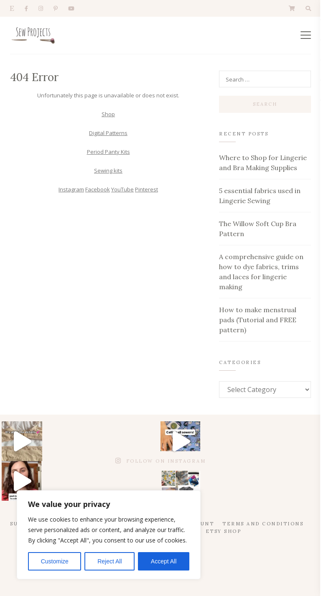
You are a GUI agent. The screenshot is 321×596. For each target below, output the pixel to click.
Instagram (71, 189)
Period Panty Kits (108, 151)
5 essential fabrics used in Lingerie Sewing (260, 195)
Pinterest (146, 189)
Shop (108, 114)
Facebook (97, 189)
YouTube (122, 189)
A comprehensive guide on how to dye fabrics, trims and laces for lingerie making (261, 271)
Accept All (163, 561)
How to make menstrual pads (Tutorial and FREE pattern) (257, 320)
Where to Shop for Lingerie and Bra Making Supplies (263, 162)
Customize (55, 561)
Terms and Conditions (262, 524)
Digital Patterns (108, 133)
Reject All (109, 561)
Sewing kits (108, 170)
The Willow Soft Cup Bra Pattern (257, 228)
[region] (109, 534)
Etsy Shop (224, 531)
